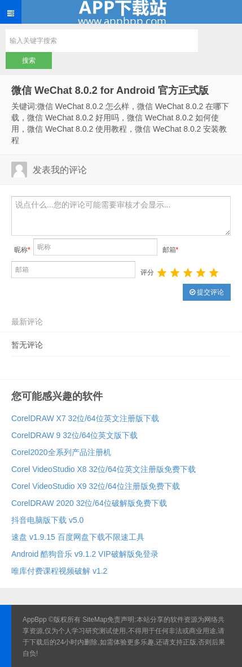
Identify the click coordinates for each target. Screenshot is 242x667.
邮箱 (170, 250)
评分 (147, 272)
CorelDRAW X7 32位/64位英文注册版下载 (85, 418)
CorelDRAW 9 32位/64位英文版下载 (74, 435)
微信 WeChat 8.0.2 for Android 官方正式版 (110, 90)
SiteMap (94, 619)
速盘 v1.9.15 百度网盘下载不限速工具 (77, 537)
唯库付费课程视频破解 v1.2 (59, 570)
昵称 (22, 250)
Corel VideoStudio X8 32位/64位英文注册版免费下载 (103, 469)
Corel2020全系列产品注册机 (61, 452)
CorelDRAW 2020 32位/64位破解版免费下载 (89, 503)
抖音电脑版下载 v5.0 (47, 520)
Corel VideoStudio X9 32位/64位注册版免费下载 (95, 486)
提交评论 (207, 292)
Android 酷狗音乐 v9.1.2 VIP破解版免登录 (85, 553)
